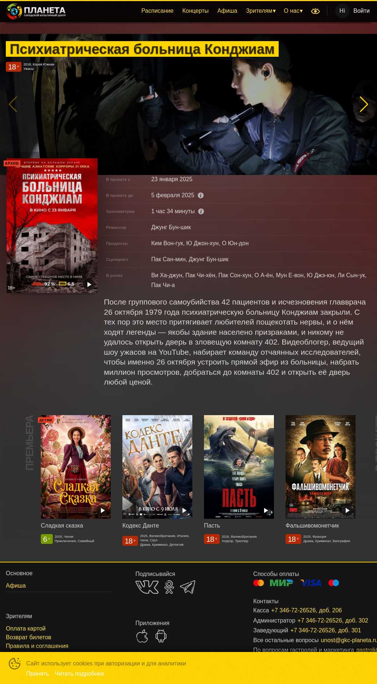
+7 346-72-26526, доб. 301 (322, 630)
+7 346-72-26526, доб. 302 (326, 620)
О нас (291, 11)
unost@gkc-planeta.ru (337, 640)
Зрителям (259, 11)
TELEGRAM (187, 587)
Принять (37, 674)
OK (169, 587)
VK (147, 587)
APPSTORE (142, 636)
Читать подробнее (80, 674)
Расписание (157, 11)
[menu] (190, 10)
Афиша (227, 11)
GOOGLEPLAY (161, 636)
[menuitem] (157, 10)
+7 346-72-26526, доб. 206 (306, 610)
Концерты (195, 11)
